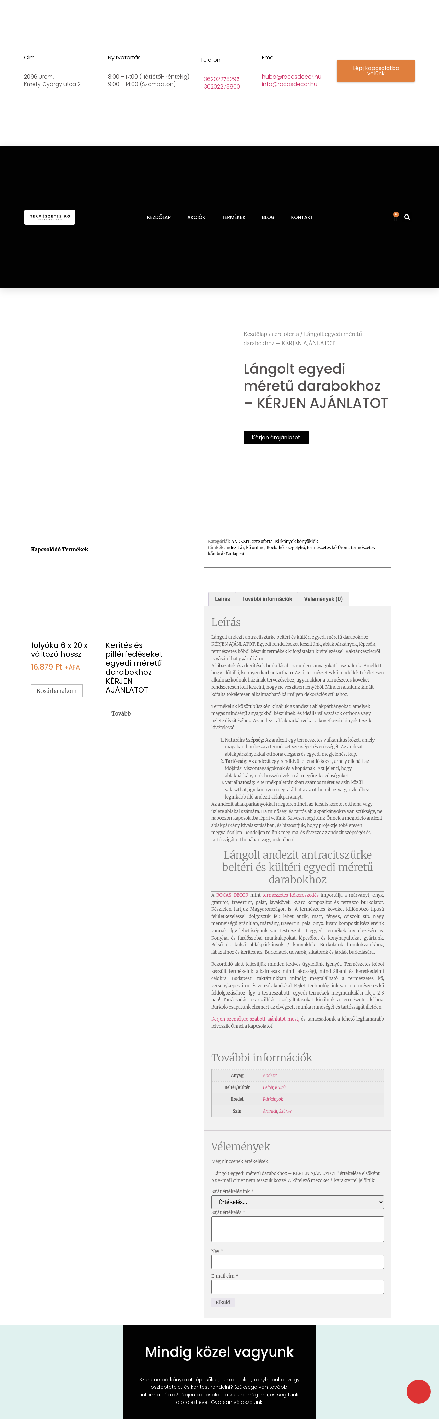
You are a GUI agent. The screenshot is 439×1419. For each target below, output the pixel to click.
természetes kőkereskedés (292, 908)
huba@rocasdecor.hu (291, 77)
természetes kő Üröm (328, 560)
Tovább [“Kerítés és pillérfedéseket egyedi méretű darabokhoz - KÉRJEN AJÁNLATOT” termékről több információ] (121, 726)
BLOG (268, 217)
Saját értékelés (228, 1225)
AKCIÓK (196, 217)
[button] (407, 217)
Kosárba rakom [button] (57, 703)
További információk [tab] (267, 611)
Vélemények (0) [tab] (323, 611)
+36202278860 (220, 87)
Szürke (285, 1123)
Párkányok (273, 1111)
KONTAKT (302, 217)
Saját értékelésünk (232, 1204)
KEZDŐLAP (159, 217)
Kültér (280, 1100)
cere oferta (285, 333)
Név (217, 1264)
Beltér (268, 1100)
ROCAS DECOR (232, 908)
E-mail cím (224, 1289)
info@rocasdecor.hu (289, 84)
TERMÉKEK (234, 217)
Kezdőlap (255, 333)
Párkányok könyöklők (296, 554)
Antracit (270, 1123)
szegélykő (295, 560)
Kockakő (275, 560)
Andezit (270, 1088)
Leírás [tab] (222, 611)
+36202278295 (220, 79)
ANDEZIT (240, 554)
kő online (255, 560)
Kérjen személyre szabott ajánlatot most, (255, 1032)
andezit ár (234, 560)
